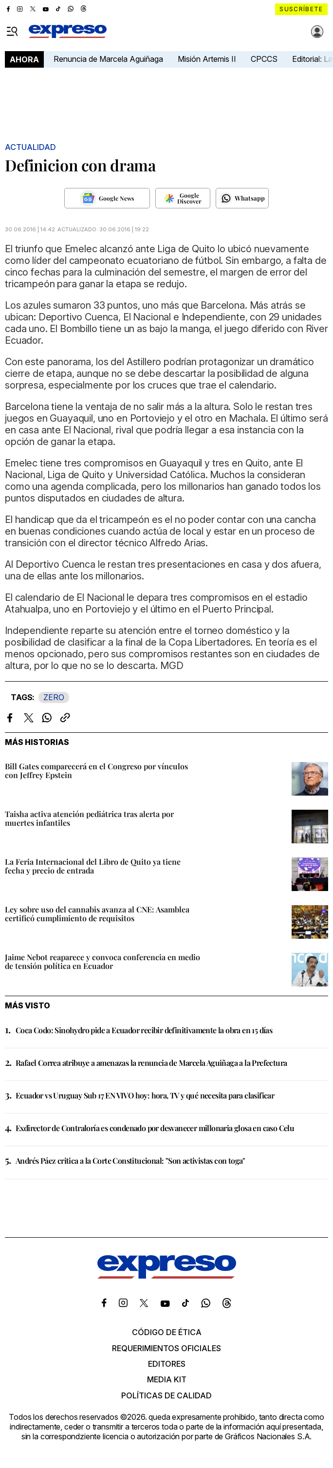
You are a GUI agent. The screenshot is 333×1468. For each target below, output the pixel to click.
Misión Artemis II (207, 59)
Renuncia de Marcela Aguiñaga (108, 59)
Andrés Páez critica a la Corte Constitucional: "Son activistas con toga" (130, 1160)
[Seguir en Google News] (107, 198)
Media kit (166, 1379)
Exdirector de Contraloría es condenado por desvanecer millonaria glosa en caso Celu (155, 1128)
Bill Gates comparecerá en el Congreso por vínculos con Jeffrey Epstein (96, 770)
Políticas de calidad (166, 1395)
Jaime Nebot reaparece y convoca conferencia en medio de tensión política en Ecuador (102, 961)
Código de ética (167, 1332)
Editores (166, 1363)
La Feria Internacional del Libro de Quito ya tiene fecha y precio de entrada (93, 865)
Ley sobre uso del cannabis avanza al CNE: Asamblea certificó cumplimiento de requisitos (97, 913)
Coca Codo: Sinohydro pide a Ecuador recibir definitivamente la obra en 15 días (144, 1030)
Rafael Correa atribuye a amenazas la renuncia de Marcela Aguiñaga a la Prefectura (151, 1063)
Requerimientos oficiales (166, 1348)
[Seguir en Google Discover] (182, 198)
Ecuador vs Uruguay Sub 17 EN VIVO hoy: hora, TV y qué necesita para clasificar (145, 1095)
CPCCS (264, 59)
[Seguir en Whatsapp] (242, 198)
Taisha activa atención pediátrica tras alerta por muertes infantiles (89, 818)
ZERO (53, 697)
